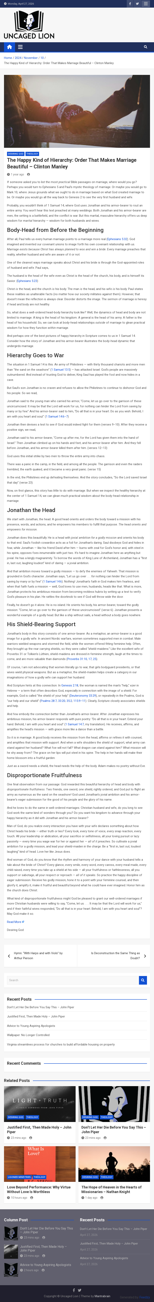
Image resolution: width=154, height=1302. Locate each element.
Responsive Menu (146, 3)
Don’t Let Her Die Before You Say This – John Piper (40, 1007)
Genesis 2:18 (69, 685)
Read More (14, 922)
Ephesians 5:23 (27, 281)
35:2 (69, 701)
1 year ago (15, 174)
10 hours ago (17, 1197)
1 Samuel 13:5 (60, 369)
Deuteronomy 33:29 (83, 695)
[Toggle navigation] (20, 46)
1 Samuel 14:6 (52, 581)
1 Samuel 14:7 (74, 724)
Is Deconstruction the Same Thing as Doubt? (115, 955)
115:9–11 (79, 701)
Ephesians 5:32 (117, 239)
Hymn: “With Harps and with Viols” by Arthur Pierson (38, 955)
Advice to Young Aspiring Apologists (31, 1026)
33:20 (61, 701)
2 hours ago (29, 1270)
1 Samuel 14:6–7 (57, 416)
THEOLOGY (32, 154)
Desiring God (15, 154)
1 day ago (89, 1197)
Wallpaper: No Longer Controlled (28, 1035)
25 (94, 659)
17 (90, 659)
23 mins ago (16, 1137)
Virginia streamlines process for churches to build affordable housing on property (61, 1044)
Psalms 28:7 (49, 701)
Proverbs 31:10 (77, 659)
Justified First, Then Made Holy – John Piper (36, 1016)
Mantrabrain (102, 1296)
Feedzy (144, 1297)
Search (143, 980)
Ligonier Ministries (19, 1177)
